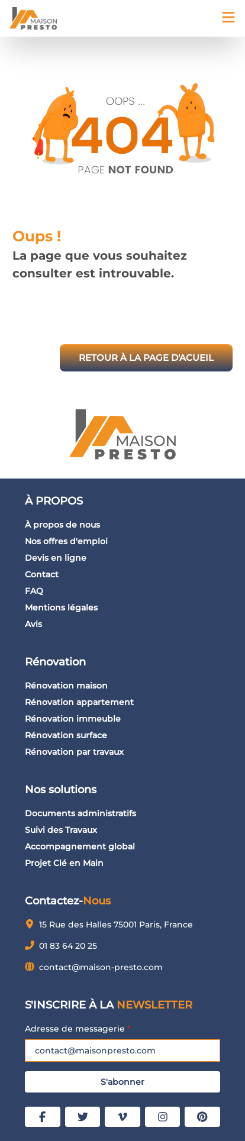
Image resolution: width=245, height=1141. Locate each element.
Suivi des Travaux (61, 830)
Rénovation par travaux (74, 751)
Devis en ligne (55, 557)
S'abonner (122, 1082)
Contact (42, 574)
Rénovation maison (66, 685)
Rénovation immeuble (73, 718)
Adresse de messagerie (78, 1028)
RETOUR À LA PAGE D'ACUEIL (146, 357)
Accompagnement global (80, 846)
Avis (33, 624)
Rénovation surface (66, 735)
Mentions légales (61, 607)
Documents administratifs (80, 813)
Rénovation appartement (79, 702)
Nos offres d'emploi (66, 541)
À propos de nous (62, 524)
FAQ (34, 591)
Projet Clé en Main (64, 863)
